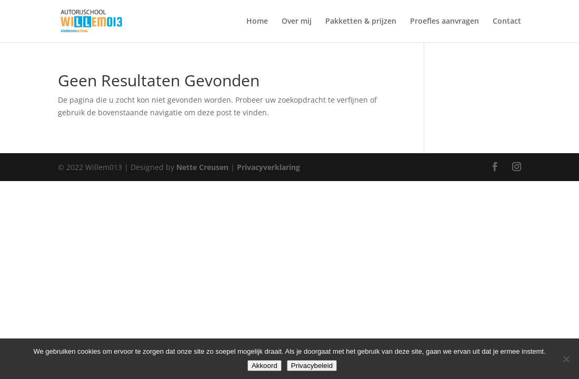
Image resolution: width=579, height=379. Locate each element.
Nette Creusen (203, 167)
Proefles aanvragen (444, 21)
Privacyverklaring (268, 167)
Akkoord (264, 366)
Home (257, 21)
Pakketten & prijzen (360, 21)
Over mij (297, 21)
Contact (507, 21)
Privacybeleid (312, 366)
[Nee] (566, 359)
